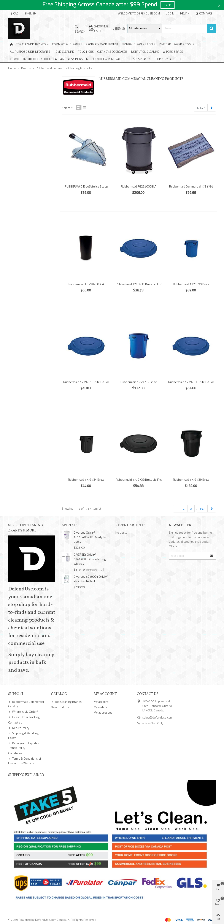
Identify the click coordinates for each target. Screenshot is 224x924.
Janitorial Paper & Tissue (176, 44)
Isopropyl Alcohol (168, 59)
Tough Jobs (86, 51)
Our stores (15, 753)
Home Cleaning (64, 51)
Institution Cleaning (144, 51)
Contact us (15, 722)
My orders (100, 707)
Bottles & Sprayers (137, 59)
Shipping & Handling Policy (23, 735)
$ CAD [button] (15, 13)
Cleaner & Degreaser (112, 51)
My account (101, 701)
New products (60, 707)
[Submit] (212, 556)
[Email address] (188, 556)
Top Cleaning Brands (31, 44)
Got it (167, 5)
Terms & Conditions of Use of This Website (24, 760)
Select (68, 107)
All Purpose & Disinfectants (30, 51)
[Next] (211, 108)
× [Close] (219, 5)
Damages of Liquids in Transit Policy (24, 745)
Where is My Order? (23, 711)
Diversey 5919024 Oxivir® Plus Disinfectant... (91, 578)
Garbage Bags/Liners (68, 59)
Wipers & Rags (173, 51)
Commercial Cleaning (67, 44)
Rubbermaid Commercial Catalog (26, 703)
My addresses (103, 712)
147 (202, 508)
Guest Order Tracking (24, 717)
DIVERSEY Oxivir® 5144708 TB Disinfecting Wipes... (90, 559)
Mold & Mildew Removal (103, 59)
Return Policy (18, 727)
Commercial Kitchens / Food (30, 59)
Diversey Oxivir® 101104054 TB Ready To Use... (90, 537)
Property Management (102, 44)
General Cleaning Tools (138, 44)
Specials (70, 525)
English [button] (30, 13)
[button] (185, 13)
